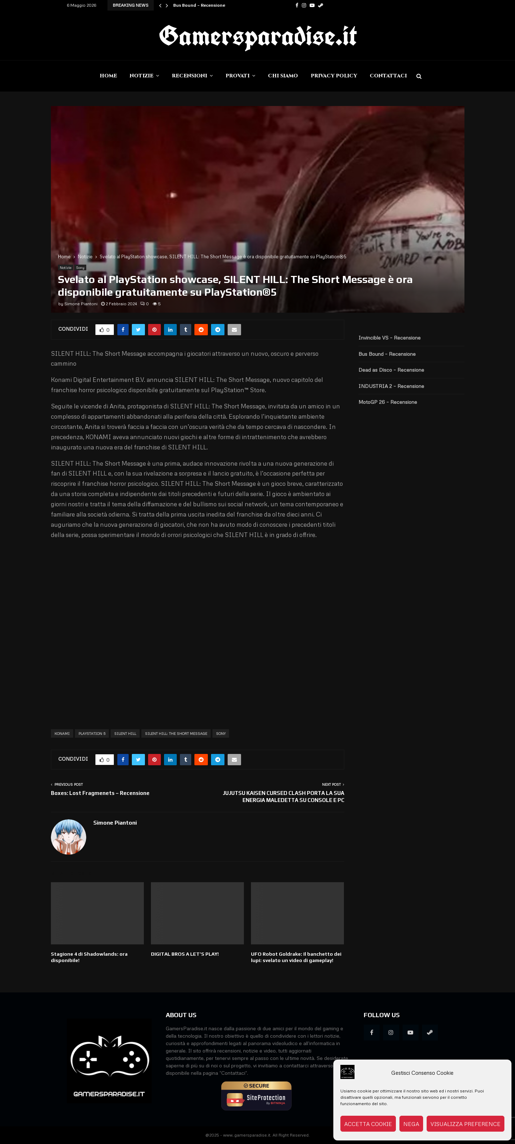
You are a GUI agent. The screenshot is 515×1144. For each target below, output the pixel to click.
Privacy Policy (334, 75)
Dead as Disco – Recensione (391, 370)
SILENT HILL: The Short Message (176, 733)
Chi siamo (283, 75)
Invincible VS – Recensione (389, 338)
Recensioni (189, 75)
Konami (62, 733)
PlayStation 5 (91, 733)
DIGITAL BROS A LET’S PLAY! (185, 954)
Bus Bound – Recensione (199, 5)
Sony (80, 267)
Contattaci (388, 75)
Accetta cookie (368, 1124)
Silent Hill (125, 733)
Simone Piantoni (81, 303)
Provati (238, 75)
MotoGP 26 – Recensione (387, 402)
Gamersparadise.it (257, 35)
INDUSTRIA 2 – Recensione (391, 386)
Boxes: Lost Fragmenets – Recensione (100, 793)
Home (108, 75)
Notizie (141, 75)
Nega (411, 1124)
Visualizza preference (466, 1124)
